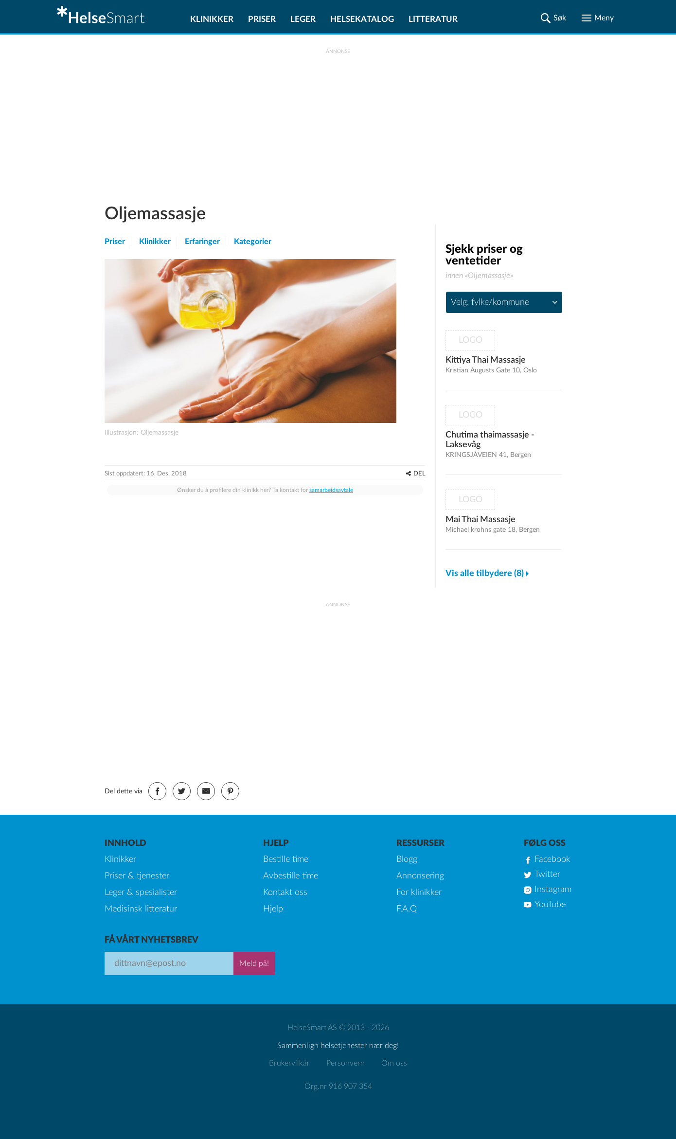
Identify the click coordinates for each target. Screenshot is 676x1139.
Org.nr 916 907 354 (338, 1086)
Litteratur (433, 19)
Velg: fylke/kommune (490, 302)
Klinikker (211, 19)
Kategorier (252, 241)
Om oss (394, 1063)
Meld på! (254, 963)
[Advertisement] (338, 122)
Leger (303, 19)
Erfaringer (202, 241)
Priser (262, 19)
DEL (419, 474)
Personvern (345, 1063)
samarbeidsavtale (331, 490)
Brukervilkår (289, 1063)
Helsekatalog (362, 19)
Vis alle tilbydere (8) (484, 573)
